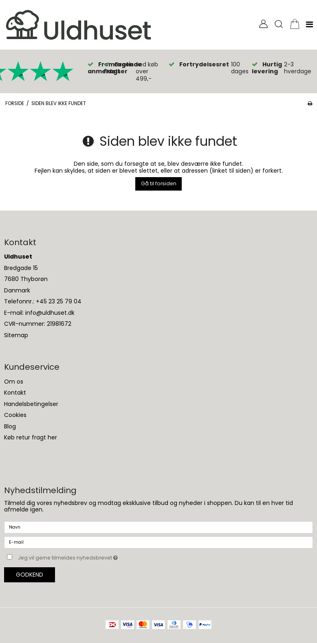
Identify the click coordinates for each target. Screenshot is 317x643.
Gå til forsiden (158, 183)
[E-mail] (158, 542)
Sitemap (16, 335)
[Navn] (158, 527)
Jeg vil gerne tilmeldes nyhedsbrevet (88, 556)
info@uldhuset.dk (50, 313)
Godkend (29, 575)
